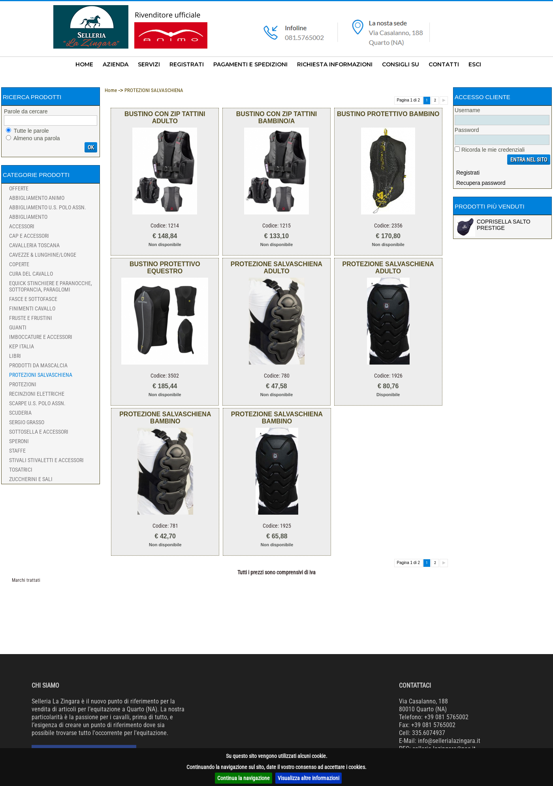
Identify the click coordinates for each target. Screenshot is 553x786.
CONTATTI (444, 64)
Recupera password (481, 183)
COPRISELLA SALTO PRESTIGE (503, 224)
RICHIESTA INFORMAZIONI (334, 64)
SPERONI (19, 441)
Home (111, 90)
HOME (84, 64)
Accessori (21, 226)
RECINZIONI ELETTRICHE (36, 394)
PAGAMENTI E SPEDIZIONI (250, 64)
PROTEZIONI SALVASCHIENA (40, 375)
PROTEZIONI (22, 384)
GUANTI (17, 327)
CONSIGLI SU (400, 64)
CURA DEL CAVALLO (31, 274)
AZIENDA (115, 64)
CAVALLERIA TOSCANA (34, 245)
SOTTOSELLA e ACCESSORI (38, 432)
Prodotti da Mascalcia (38, 365)
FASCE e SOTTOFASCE (33, 299)
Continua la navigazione (243, 778)
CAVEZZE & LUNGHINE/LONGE (42, 255)
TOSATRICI (20, 469)
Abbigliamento (28, 217)
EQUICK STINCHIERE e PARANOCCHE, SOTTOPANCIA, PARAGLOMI (50, 286)
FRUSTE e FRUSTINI (30, 318)
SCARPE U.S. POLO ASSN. (37, 403)
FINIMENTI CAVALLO (32, 308)
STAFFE (17, 451)
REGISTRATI (186, 64)
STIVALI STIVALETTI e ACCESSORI (46, 460)
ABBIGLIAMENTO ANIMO (36, 198)
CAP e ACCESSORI (29, 236)
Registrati (468, 172)
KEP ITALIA (21, 346)
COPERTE (19, 264)
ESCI (474, 64)
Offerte (18, 188)
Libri (15, 356)
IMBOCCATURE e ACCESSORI (40, 337)
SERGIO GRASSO (26, 422)
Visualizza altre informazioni (308, 778)
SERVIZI (149, 64)
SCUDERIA (20, 413)
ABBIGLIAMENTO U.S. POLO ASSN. (47, 207)
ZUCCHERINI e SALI (31, 479)
